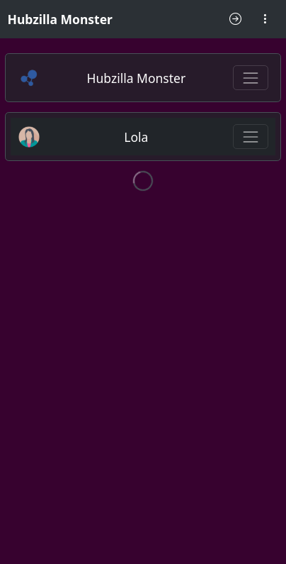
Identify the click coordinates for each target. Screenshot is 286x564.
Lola (136, 136)
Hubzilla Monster (60, 19)
